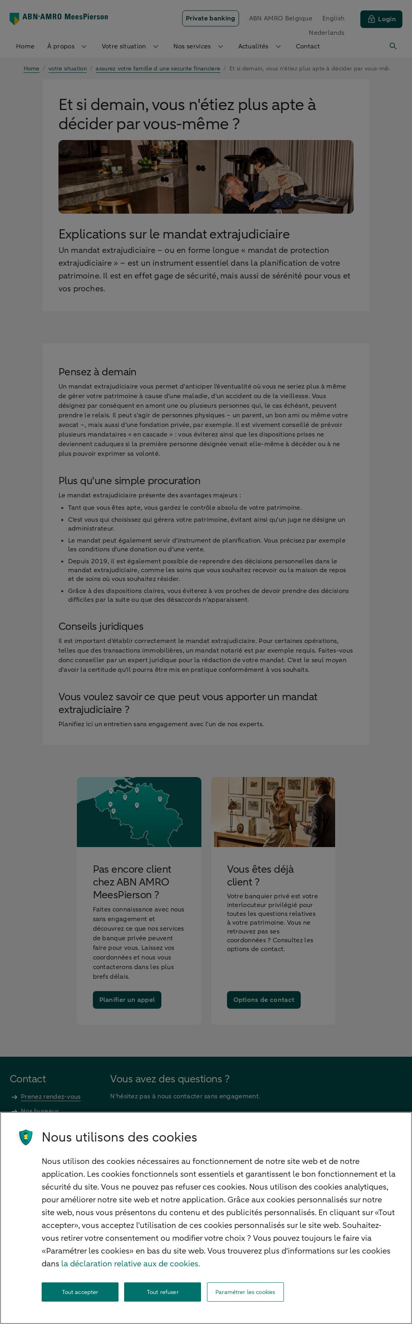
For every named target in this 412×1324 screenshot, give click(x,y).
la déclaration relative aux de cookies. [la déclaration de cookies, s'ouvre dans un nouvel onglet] (130, 1263)
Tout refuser (163, 1292)
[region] (206, 1218)
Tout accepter (80, 1292)
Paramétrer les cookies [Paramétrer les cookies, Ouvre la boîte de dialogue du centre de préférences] (245, 1292)
